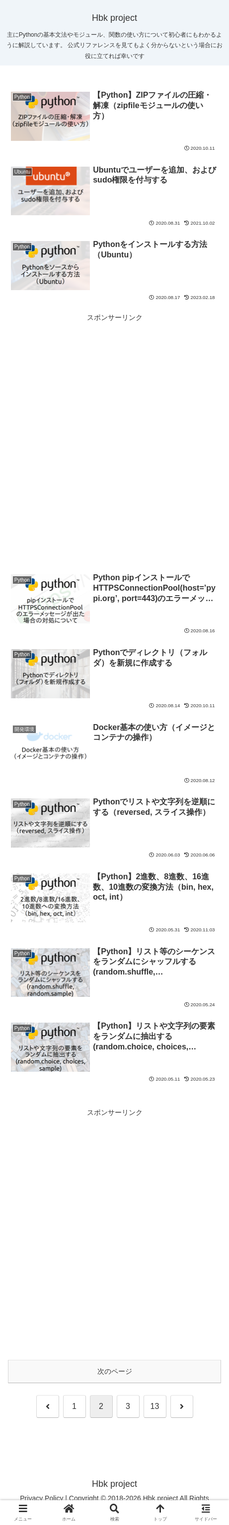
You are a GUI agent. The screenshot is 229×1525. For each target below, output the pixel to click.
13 (155, 1406)
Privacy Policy (41, 1498)
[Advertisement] (114, 438)
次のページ (114, 1371)
